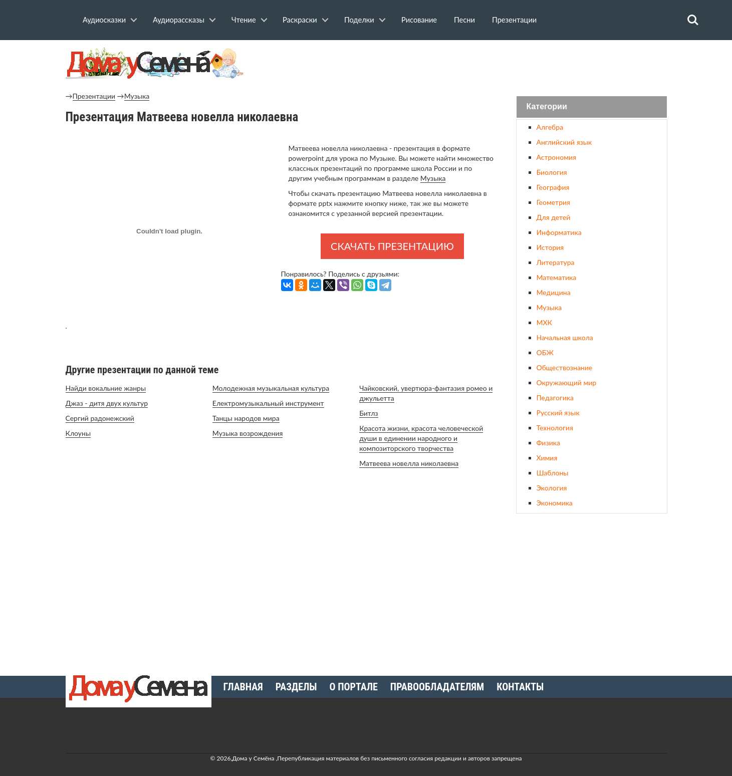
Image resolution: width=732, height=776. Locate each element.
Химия (547, 457)
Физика (548, 442)
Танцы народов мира (246, 418)
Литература (556, 262)
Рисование (419, 20)
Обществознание (565, 367)
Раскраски (300, 20)
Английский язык (564, 142)
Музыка (137, 96)
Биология (552, 172)
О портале (354, 687)
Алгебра (550, 127)
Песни (464, 20)
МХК (544, 322)
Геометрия (553, 202)
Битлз (368, 413)
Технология (555, 427)
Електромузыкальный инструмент (268, 403)
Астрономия (556, 157)
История (550, 247)
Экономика (555, 502)
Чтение (243, 20)
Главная (243, 687)
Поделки (359, 20)
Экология (552, 487)
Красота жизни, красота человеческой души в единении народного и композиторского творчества (421, 438)
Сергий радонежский (100, 418)
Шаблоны (553, 472)
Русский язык (558, 412)
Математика (557, 277)
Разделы (296, 687)
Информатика (559, 232)
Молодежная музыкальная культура (270, 388)
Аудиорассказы (178, 20)
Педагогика (555, 397)
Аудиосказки (104, 20)
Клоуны (78, 433)
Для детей (554, 217)
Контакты (520, 687)
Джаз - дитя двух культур (107, 403)
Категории (547, 107)
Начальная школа (565, 337)
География (553, 187)
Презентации (514, 20)
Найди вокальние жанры (106, 388)
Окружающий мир (567, 382)
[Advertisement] (592, 590)
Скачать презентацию (392, 246)
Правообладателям (437, 687)
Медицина (554, 292)
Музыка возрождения (247, 433)
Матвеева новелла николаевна (408, 463)
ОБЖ (545, 352)
